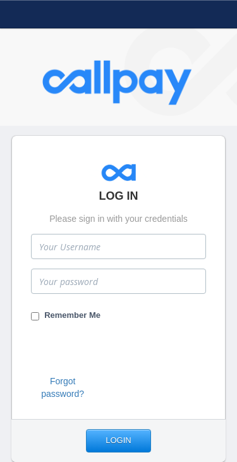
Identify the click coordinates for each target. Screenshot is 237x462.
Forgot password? (62, 387)
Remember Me (65, 315)
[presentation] (127, 350)
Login (118, 440)
